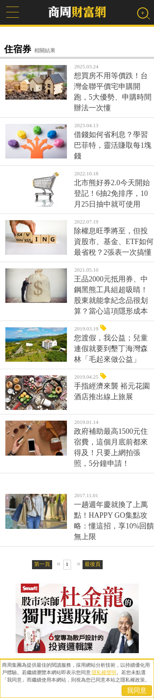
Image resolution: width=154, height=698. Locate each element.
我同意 (137, 690)
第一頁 (42, 564)
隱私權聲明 (104, 672)
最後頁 (93, 564)
